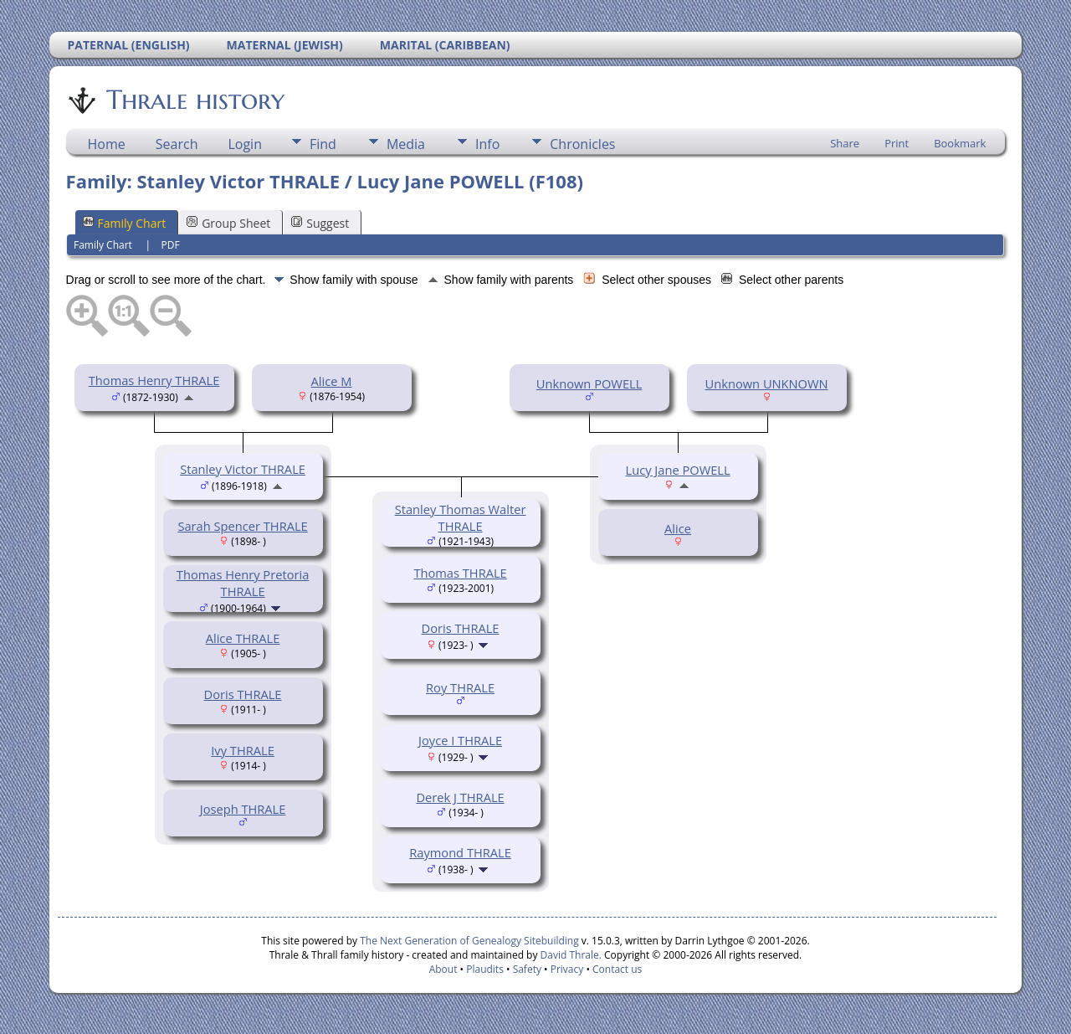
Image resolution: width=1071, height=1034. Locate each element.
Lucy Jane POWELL (678, 469)
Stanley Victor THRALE (242, 468)
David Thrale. (569, 955)
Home (107, 144)
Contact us (617, 969)
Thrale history (194, 99)
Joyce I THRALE (460, 740)
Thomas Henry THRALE (154, 380)
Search (177, 144)
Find (323, 144)
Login (245, 144)
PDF (170, 245)
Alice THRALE (243, 638)
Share (844, 143)
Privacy (567, 969)
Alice (677, 528)
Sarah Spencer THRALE (242, 525)
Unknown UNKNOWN (766, 383)
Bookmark (960, 143)
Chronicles (582, 144)
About (443, 969)
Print (896, 143)
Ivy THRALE (242, 750)
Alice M (331, 381)
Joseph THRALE (243, 808)
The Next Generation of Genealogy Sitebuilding (469, 941)
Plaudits (485, 969)
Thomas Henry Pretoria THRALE (243, 582)
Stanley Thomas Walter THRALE (460, 517)
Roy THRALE (460, 687)
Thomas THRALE (459, 572)
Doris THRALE (243, 694)
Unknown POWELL (589, 383)
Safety (527, 969)
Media (406, 144)
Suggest (320, 223)
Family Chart (125, 223)
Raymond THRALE (460, 852)
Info (487, 144)
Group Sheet (228, 223)
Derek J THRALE (460, 797)
